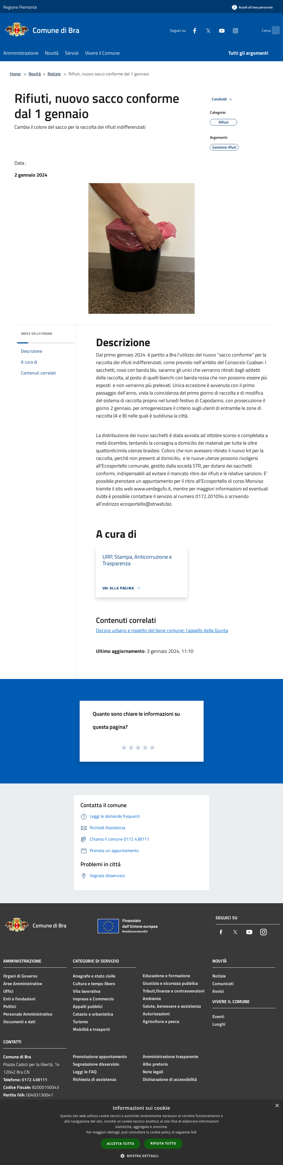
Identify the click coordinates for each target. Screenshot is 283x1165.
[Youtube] (211, 30)
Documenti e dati (19, 1021)
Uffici (8, 991)
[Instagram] (224, 30)
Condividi (223, 99)
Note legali (153, 1071)
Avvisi (218, 991)
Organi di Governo (20, 976)
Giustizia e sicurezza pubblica (170, 983)
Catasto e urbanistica (93, 1014)
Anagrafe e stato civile (94, 976)
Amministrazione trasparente (170, 1056)
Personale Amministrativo (27, 1014)
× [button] (277, 1106)
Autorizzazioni (156, 1013)
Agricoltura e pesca (161, 1021)
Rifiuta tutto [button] (163, 1143)
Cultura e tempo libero (94, 983)
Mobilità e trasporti (91, 1029)
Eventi (218, 1016)
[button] (142, 1155)
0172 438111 (34, 1079)
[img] (63, 332)
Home (15, 73)
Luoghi (218, 1024)
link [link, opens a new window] (194, 1132)
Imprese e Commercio (93, 998)
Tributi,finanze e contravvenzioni (173, 991)
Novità (35, 73)
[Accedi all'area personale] (252, 7)
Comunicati (223, 983)
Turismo (80, 1021)
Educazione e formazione (166, 975)
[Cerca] (273, 30)
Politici (9, 1006)
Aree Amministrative (22, 983)
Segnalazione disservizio (96, 1064)
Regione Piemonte (20, 7)
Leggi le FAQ (85, 1071)
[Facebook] (184, 30)
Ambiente (152, 998)
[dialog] (141, 1132)
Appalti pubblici (87, 1006)
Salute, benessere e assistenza (172, 1006)
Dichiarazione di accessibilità (170, 1079)
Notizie (54, 73)
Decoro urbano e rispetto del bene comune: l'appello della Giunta (162, 630)
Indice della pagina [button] (36, 333)
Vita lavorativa (86, 991)
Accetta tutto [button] (120, 1143)
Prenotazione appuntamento (100, 1056)
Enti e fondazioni (19, 998)
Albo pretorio (155, 1064)
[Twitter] (197, 30)
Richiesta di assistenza (94, 1079)
